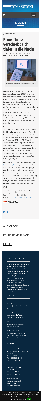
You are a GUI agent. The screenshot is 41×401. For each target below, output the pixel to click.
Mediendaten (11, 338)
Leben (22, 306)
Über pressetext (11, 333)
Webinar (20, 317)
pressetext (10, 324)
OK (29, 399)
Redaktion (10, 317)
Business (9, 306)
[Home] (4, 15)
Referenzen (19, 338)
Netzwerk (19, 335)
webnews (9, 326)
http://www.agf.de (9, 165)
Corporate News (22, 333)
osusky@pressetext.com (23, 197)
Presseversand (11, 315)
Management (11, 335)
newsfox (21, 324)
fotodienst (16, 326)
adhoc (15, 324)
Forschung (16, 306)
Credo (24, 335)
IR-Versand (19, 315)
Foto (15, 317)
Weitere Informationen (18, 399)
